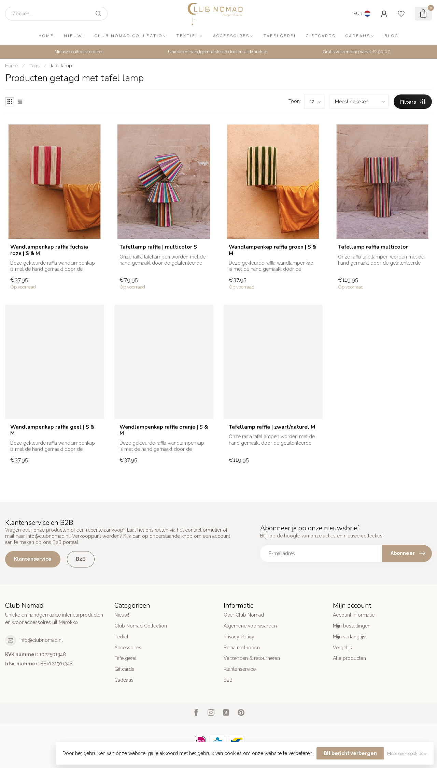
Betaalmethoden (242, 647)
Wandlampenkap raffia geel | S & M (52, 430)
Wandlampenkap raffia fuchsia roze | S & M (49, 250)
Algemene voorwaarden (250, 626)
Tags (34, 65)
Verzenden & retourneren (252, 658)
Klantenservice (33, 559)
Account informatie (354, 615)
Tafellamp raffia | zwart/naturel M (272, 427)
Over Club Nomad (244, 615)
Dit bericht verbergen (350, 753)
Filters (412, 102)
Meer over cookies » (407, 753)
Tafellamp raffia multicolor (373, 247)
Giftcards (321, 36)
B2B (81, 559)
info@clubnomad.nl (41, 640)
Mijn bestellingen (351, 626)
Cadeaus (358, 36)
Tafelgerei (280, 36)
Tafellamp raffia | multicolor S (158, 247)
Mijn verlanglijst (350, 636)
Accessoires (231, 36)
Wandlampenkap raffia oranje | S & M (163, 430)
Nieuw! (74, 36)
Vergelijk (342, 647)
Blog (391, 36)
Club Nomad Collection (131, 36)
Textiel (188, 36)
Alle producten (349, 658)
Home (46, 36)
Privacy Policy (239, 636)
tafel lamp (61, 65)
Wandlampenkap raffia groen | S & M (272, 250)
